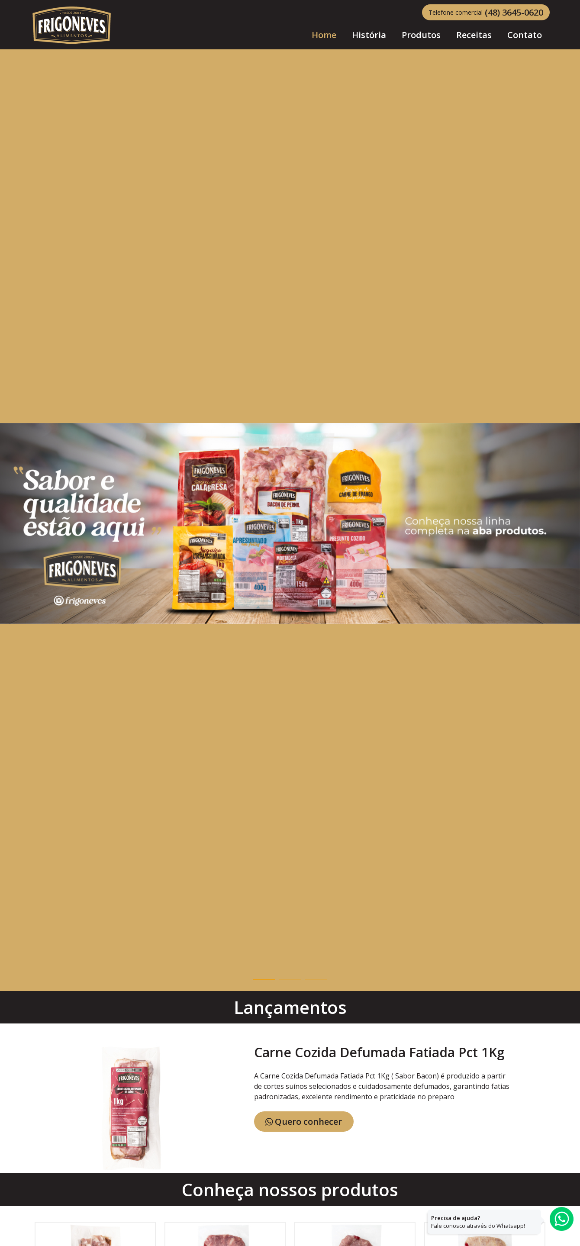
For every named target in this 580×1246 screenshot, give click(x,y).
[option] (290, 523)
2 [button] (290, 979)
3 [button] (316, 979)
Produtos (421, 35)
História (369, 35)
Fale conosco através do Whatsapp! (478, 1222)
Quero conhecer (303, 1121)
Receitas (474, 35)
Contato (524, 35)
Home (324, 30)
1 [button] (264, 979)
